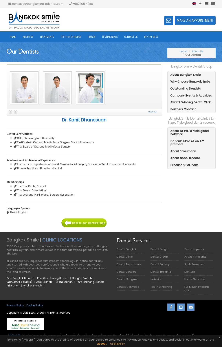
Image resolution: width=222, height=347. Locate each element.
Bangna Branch (82, 278)
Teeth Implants (194, 249)
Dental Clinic (125, 257)
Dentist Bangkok (127, 279)
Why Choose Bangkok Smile (190, 81)
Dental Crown (159, 257)
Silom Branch (64, 282)
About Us (28, 36)
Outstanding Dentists (185, 88)
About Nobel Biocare (185, 158)
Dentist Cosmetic (128, 287)
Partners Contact (183, 109)
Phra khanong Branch (90, 282)
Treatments (47, 36)
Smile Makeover (194, 264)
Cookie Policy (34, 305)
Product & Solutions (184, 165)
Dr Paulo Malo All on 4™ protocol (187, 143)
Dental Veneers (126, 272)
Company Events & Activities (191, 95)
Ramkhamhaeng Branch (52, 278)
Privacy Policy (15, 305)
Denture (189, 272)
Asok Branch (44, 282)
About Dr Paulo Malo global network (189, 132)
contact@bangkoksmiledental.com (35, 4)
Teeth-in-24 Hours (70, 36)
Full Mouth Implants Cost (196, 288)
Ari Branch (13, 285)
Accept (102, 344)
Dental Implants (161, 272)
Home (13, 36)
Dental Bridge (159, 249)
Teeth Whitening (161, 287)
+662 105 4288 (81, 4)
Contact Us (131, 36)
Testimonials (110, 36)
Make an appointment (195, 20)
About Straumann (183, 151)
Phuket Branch (32, 285)
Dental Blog (151, 36)
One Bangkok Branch (20, 278)
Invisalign (156, 279)
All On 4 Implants (195, 257)
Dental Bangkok (126, 249)
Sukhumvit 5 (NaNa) (19, 282)
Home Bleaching (194, 279)
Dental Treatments (129, 264)
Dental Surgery (160, 264)
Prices (91, 36)
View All (152, 111)
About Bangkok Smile (185, 75)
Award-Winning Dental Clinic (191, 102)
